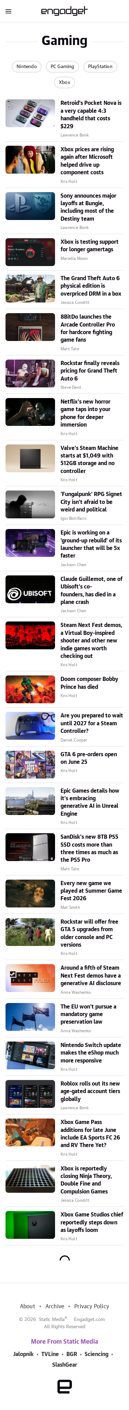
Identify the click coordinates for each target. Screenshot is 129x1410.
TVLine (50, 1354)
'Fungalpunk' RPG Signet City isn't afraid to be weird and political (91, 502)
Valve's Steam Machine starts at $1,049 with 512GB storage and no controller (89, 459)
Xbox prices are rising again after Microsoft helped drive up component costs (87, 161)
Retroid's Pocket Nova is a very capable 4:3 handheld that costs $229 (91, 114)
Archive (54, 1306)
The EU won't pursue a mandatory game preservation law (88, 1014)
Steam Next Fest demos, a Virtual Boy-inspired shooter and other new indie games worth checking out (91, 641)
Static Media (52, 1319)
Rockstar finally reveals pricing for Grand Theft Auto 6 (90, 371)
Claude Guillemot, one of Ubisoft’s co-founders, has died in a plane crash (91, 590)
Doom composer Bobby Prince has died (89, 683)
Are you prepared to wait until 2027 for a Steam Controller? (92, 723)
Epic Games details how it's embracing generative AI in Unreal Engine (90, 802)
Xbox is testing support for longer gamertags (90, 245)
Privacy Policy (91, 1306)
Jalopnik (23, 1354)
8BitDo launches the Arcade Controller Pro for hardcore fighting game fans (88, 328)
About (27, 1306)
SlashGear (64, 1365)
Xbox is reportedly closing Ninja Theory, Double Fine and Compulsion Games (86, 1180)
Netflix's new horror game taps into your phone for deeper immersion (85, 413)
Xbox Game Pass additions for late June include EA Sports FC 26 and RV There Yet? (90, 1134)
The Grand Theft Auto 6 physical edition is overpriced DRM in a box (91, 286)
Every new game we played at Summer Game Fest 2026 (91, 891)
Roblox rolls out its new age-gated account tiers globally (90, 1091)
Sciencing (96, 1354)
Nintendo (27, 66)
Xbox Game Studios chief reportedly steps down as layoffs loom (92, 1222)
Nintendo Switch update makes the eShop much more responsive (91, 1053)
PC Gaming (62, 66)
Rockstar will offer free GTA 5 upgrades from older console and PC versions (89, 933)
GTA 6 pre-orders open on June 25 (89, 758)
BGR (71, 1354)
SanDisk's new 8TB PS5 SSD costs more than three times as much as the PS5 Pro (89, 848)
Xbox (64, 82)
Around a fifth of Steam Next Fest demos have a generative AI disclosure (91, 975)
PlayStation (100, 66)
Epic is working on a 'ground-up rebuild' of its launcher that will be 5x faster (91, 544)
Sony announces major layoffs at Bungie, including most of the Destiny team (88, 207)
